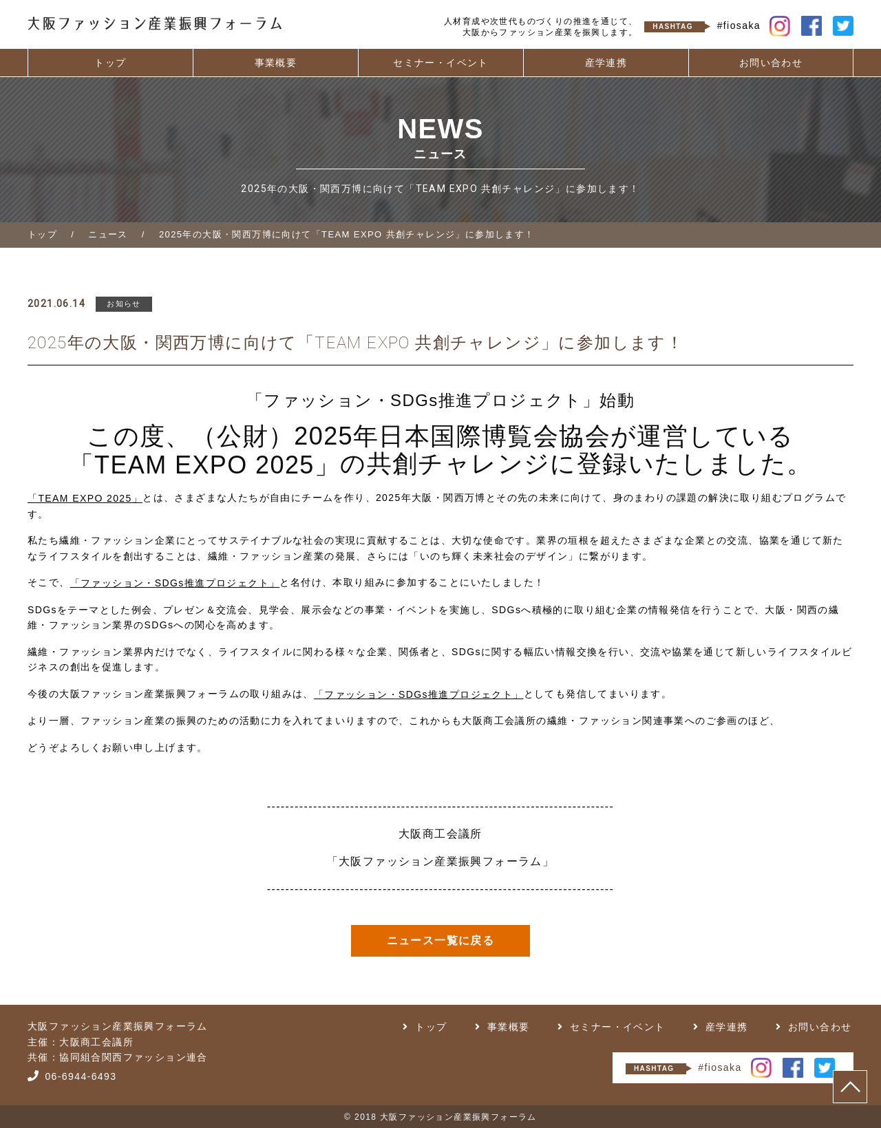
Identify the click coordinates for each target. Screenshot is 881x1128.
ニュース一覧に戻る (441, 940)
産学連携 (606, 62)
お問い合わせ (771, 62)
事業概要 (276, 62)
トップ (110, 62)
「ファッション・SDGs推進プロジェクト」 (175, 582)
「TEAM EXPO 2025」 (205, 465)
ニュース (108, 234)
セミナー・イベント (441, 62)
